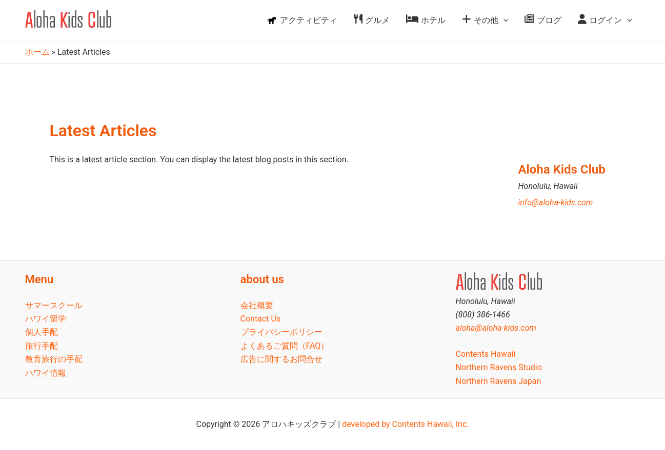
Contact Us (260, 319)
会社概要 (256, 305)
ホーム (37, 52)
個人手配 (41, 332)
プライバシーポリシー (281, 332)
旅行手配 (41, 346)
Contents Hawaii (486, 354)
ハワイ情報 (45, 373)
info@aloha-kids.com (555, 202)
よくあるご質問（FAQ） (284, 346)
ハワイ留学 (45, 319)
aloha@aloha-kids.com (496, 328)
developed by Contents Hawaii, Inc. (405, 424)
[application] (503, 20)
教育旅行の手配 (54, 359)
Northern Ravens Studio (499, 367)
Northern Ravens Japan (498, 381)
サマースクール (54, 305)
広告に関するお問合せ (281, 359)
